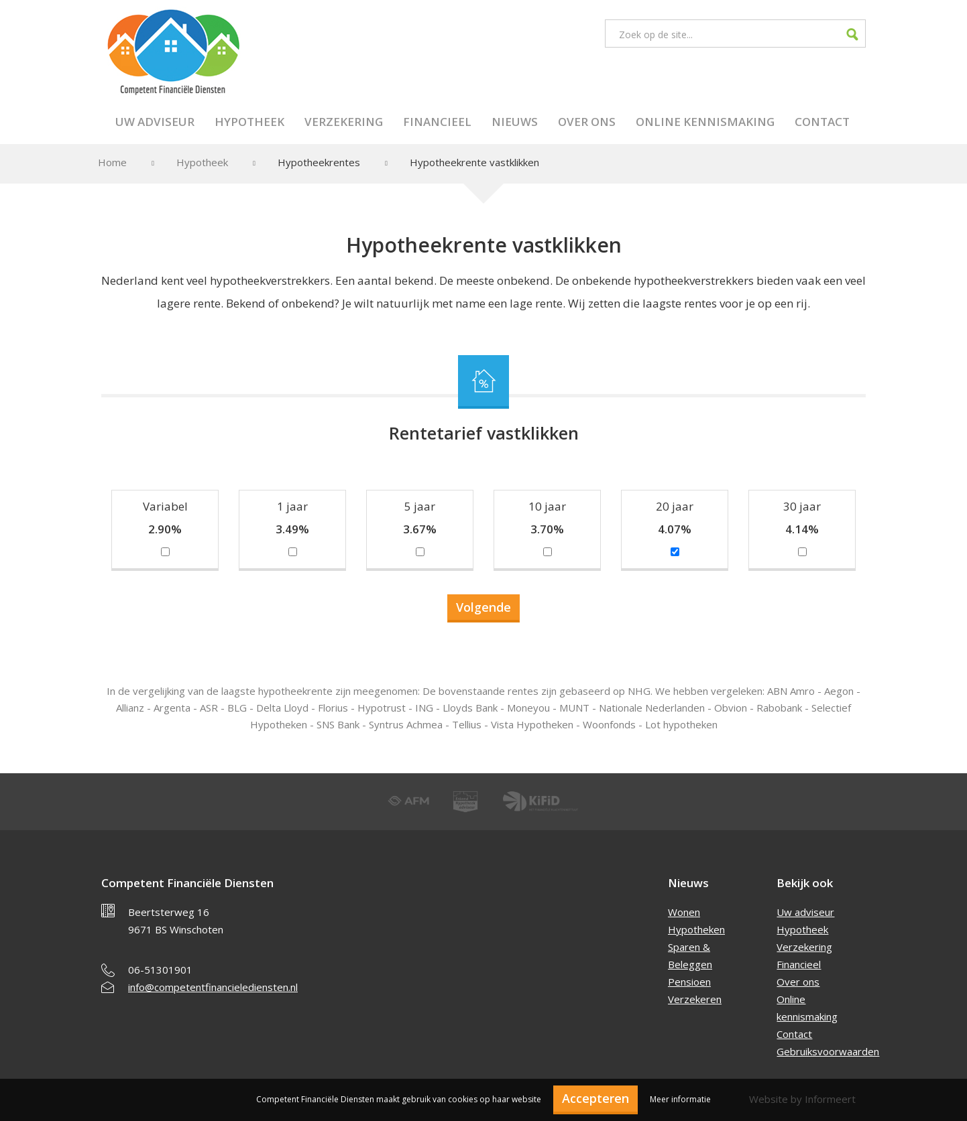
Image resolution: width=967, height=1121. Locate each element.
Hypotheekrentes (319, 162)
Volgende (483, 607)
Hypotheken (696, 929)
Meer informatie (680, 1099)
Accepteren (595, 1098)
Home (112, 162)
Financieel (437, 121)
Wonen (684, 912)
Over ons (587, 121)
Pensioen (689, 981)
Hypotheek (249, 121)
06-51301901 (160, 969)
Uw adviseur (154, 121)
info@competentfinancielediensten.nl (213, 987)
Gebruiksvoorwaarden (828, 1051)
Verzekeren (695, 999)
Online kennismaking (705, 121)
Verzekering (343, 121)
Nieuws (515, 121)
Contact (822, 121)
